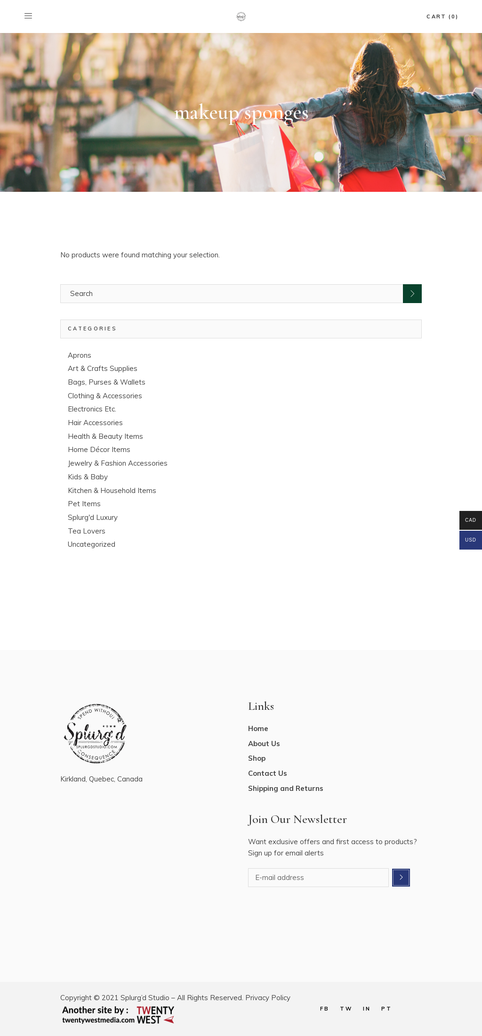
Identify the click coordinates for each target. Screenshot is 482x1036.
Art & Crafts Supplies (102, 368)
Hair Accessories (95, 422)
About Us (264, 743)
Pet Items (84, 503)
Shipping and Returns (285, 788)
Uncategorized (91, 544)
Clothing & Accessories (105, 395)
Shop (256, 758)
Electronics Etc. (92, 408)
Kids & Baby (88, 476)
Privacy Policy (267, 997)
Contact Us (267, 773)
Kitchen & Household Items (112, 490)
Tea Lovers (86, 530)
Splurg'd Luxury (93, 517)
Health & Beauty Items (105, 436)
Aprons (79, 355)
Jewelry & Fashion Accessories (118, 463)
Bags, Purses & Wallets (106, 382)
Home (258, 728)
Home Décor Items (99, 449)
